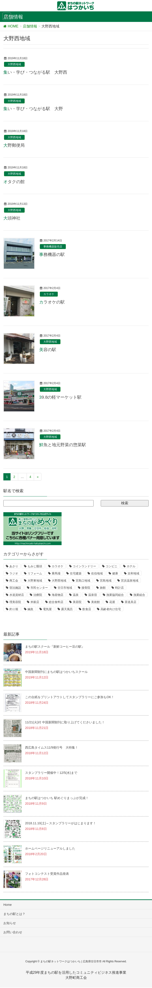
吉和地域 (133, 573)
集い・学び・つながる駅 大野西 (35, 72)
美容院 (77, 602)
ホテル (131, 566)
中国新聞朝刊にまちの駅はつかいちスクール (56, 672)
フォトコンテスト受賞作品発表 (47, 873)
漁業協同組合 (115, 595)
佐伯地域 (97, 573)
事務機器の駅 (52, 254)
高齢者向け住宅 (111, 609)
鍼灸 (30, 609)
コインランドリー (84, 566)
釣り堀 (13, 609)
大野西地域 (14, 64)
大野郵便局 (14, 145)
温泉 (76, 595)
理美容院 (15, 602)
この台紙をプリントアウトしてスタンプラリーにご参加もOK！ (69, 697)
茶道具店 (130, 602)
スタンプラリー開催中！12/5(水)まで (51, 772)
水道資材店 (16, 595)
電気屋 (47, 609)
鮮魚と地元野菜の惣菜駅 (62, 444)
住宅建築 (75, 573)
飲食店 (86, 609)
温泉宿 (92, 595)
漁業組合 (139, 595)
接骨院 (85, 587)
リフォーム (35, 573)
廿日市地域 (65, 587)
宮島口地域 (83, 580)
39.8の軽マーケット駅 (60, 397)
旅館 (103, 587)
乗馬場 (56, 573)
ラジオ (13, 573)
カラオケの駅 (52, 302)
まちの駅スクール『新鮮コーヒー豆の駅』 (55, 646)
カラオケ (48, 294)
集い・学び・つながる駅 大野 (33, 108)
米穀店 (34, 602)
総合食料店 (56, 602)
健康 (115, 573)
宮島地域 (105, 580)
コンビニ (111, 566)
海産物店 (57, 595)
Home (7, 904)
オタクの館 (14, 181)
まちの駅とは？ (14, 914)
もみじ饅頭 (35, 566)
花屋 (112, 602)
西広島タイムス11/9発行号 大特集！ (51, 747)
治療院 (37, 595)
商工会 (13, 580)
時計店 (119, 587)
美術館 (95, 602)
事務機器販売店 (52, 246)
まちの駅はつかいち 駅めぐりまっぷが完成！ (57, 798)
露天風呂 (67, 609)
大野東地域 (35, 580)
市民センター (39, 587)
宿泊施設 (15, 587)
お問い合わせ (12, 932)
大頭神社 (11, 218)
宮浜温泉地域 (129, 580)
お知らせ (9, 923)
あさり (13, 566)
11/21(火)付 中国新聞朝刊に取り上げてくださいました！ (65, 722)
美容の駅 (47, 349)
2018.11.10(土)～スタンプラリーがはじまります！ (60, 823)
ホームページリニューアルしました (50, 848)
